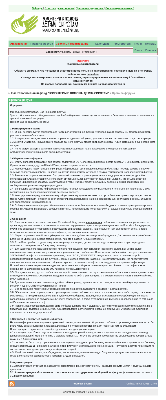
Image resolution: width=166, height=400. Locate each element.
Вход (76, 51)
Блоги (138, 50)
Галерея (150, 50)
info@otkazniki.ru (41, 202)
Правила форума (42, 43)
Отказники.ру (19, 43)
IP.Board (80, 392)
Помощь (150, 43)
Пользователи (122, 43)
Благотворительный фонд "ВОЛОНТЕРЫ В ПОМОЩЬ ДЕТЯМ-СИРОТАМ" (60, 93)
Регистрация (88, 51)
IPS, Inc (99, 392)
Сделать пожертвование (72, 43)
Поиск (138, 43)
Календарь (102, 43)
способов (92, 74)
